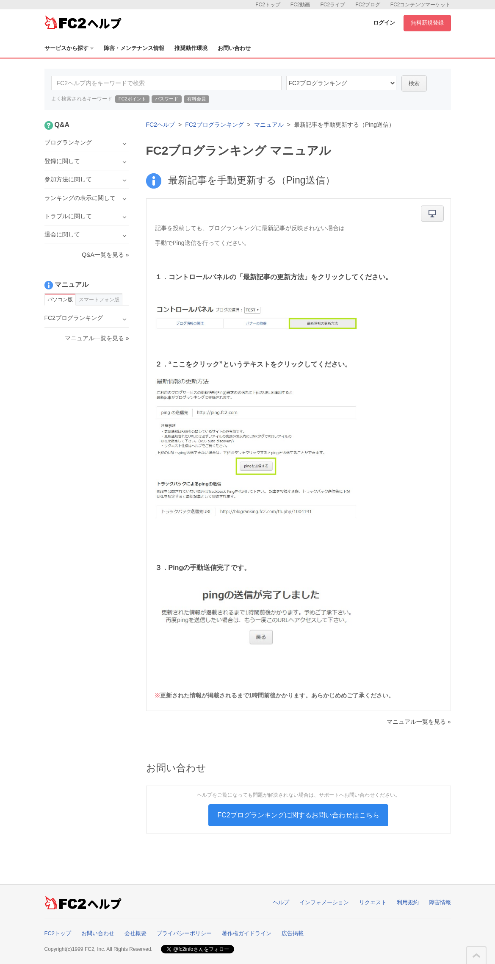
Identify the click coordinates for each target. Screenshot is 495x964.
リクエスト (373, 902)
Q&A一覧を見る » (105, 254)
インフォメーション (324, 902)
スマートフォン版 (99, 300)
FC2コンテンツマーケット (420, 5)
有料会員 (196, 98)
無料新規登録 (427, 22)
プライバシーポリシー (184, 933)
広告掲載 (293, 933)
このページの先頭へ (476, 955)
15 (341, 83)
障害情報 (440, 902)
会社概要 (135, 933)
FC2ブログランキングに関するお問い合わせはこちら (298, 815)
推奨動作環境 (190, 48)
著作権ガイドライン (246, 933)
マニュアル (269, 124)
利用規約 (408, 902)
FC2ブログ (367, 5)
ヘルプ (281, 902)
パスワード (166, 98)
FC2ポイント (132, 98)
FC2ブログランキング (214, 124)
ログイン (384, 22)
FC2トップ (267, 5)
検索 (414, 83)
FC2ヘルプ (160, 124)
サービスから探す (69, 48)
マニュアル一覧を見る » (419, 721)
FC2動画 (300, 5)
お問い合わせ (234, 48)
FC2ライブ (332, 5)
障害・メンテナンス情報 (134, 48)
